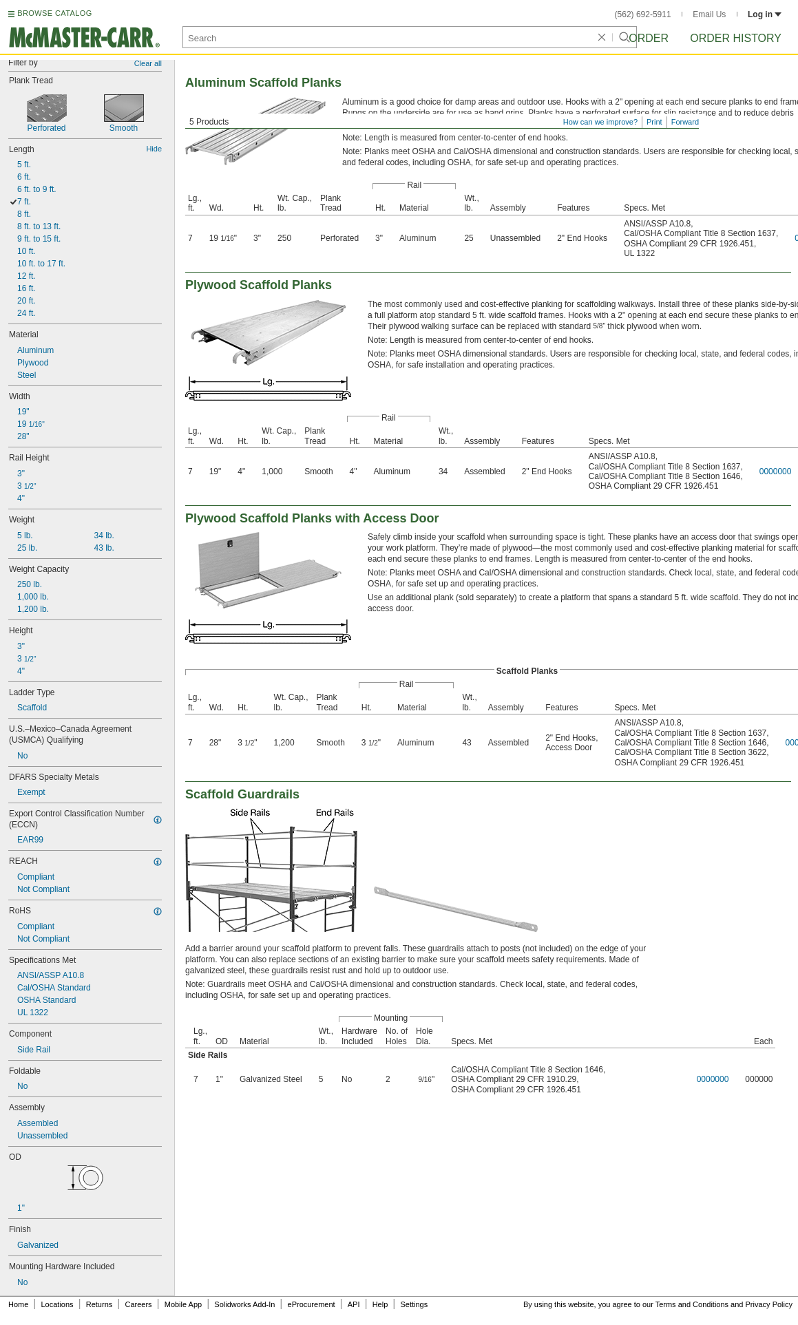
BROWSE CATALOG (54, 13)
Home (18, 1304)
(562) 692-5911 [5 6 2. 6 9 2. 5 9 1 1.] (643, 14)
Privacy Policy (769, 1304)
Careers (138, 1304)
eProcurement (311, 1304)
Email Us (709, 14)
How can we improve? (600, 122)
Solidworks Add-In (244, 1304)
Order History (735, 38)
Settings (414, 1304)
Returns (99, 1304)
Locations (57, 1304)
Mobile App (183, 1304)
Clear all (148, 63)
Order (649, 38)
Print (654, 122)
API (354, 1304)
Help (380, 1304)
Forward (685, 122)
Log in (764, 14)
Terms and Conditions (691, 1304)
